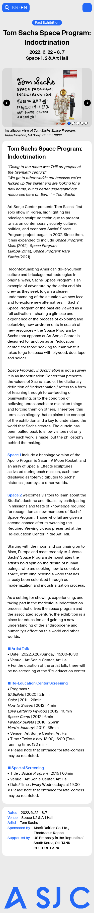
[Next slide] (87, 103)
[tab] (69, 123)
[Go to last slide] (6, 103)
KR (15, 7)
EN (24, 7)
